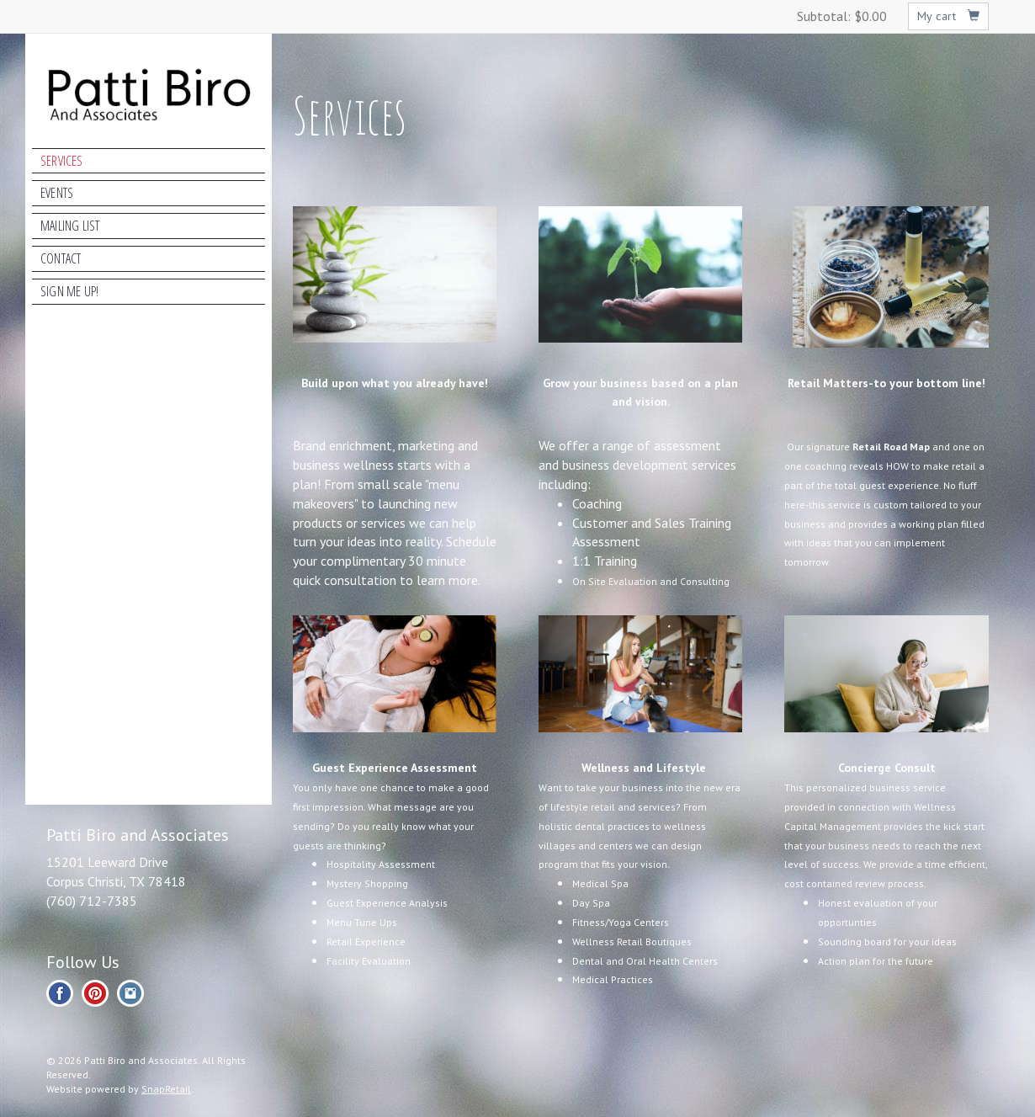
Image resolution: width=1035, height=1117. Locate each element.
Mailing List (69, 225)
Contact (60, 258)
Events (56, 193)
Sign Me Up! (69, 291)
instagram (130, 993)
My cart (948, 16)
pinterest (95, 993)
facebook (59, 993)
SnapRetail (166, 1088)
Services (61, 161)
